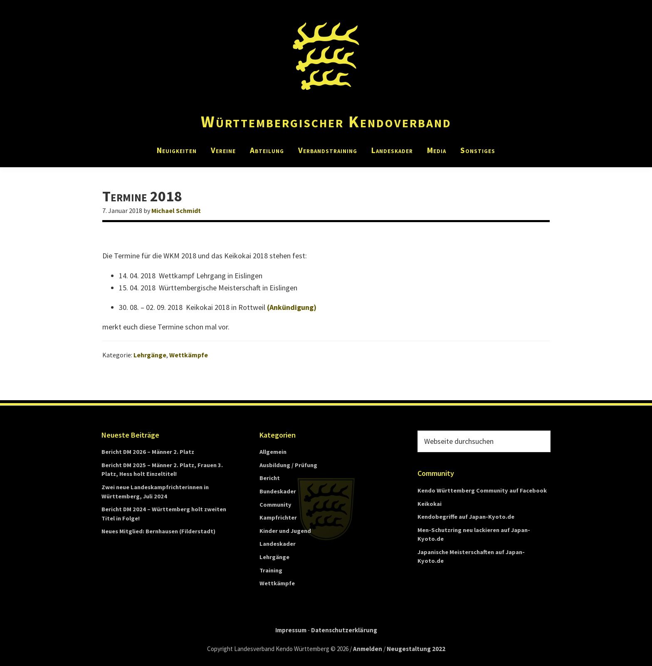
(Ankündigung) (291, 307)
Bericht (269, 478)
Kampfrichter (278, 517)
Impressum (290, 630)
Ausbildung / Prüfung (288, 465)
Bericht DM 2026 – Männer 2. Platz (147, 452)
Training (270, 570)
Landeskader (277, 543)
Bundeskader (277, 491)
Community (275, 504)
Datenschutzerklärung (344, 630)
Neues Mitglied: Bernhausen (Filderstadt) (158, 531)
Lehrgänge (149, 355)
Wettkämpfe (188, 355)
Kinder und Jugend (285, 531)
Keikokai (429, 504)
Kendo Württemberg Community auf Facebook (482, 490)
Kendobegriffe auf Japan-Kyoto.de (465, 516)
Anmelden (367, 649)
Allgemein (272, 452)
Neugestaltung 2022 (416, 649)
